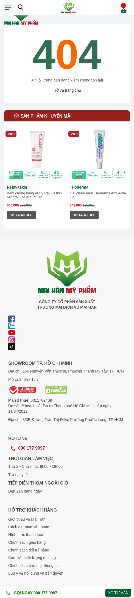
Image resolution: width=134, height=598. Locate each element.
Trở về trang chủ (67, 90)
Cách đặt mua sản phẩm (29, 527)
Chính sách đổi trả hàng (28, 550)
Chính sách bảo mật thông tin (33, 565)
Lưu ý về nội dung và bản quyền (35, 573)
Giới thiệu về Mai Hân (26, 519)
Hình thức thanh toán (26, 534)
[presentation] (10, 171)
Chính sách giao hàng (27, 542)
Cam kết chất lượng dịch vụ (32, 558)
